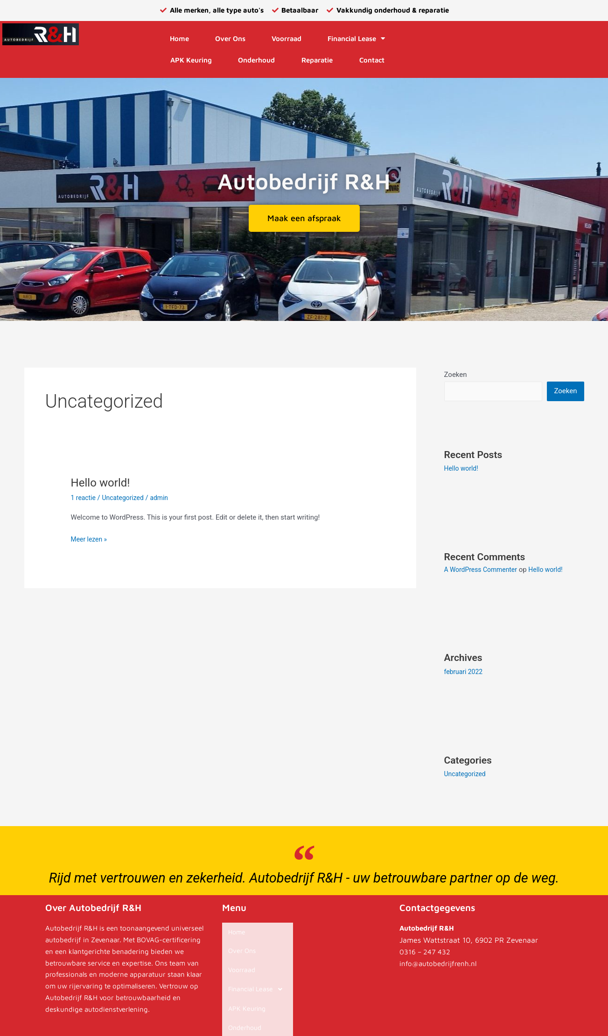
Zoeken (455, 374)
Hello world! (103, 482)
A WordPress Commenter (483, 570)
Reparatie (317, 60)
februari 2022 (465, 672)
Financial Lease (356, 38)
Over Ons (230, 38)
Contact (371, 60)
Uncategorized (126, 498)
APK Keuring (191, 60)
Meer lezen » (90, 538)
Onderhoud (256, 60)
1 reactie (84, 498)
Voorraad (286, 38)
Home (179, 38)
